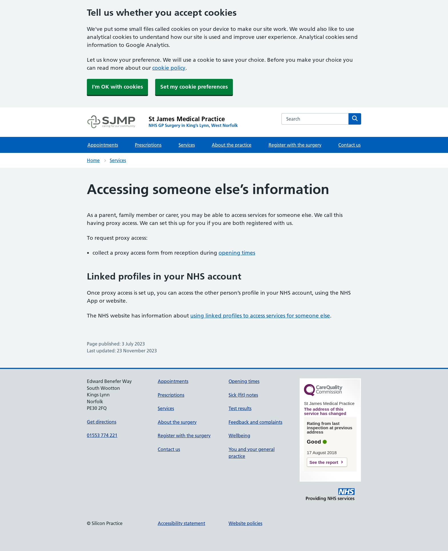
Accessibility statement (181, 523)
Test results (240, 408)
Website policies (245, 523)
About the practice (231, 145)
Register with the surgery (295, 145)
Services (187, 145)
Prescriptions (148, 145)
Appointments (102, 145)
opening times (237, 252)
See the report (323, 462)
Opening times (244, 381)
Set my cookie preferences (194, 86)
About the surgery (177, 422)
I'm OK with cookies (117, 86)
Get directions (101, 422)
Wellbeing (239, 435)
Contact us (349, 145)
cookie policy (168, 68)
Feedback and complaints (255, 422)
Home (93, 160)
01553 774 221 (102, 435)
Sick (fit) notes (243, 395)
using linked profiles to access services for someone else (260, 315)
